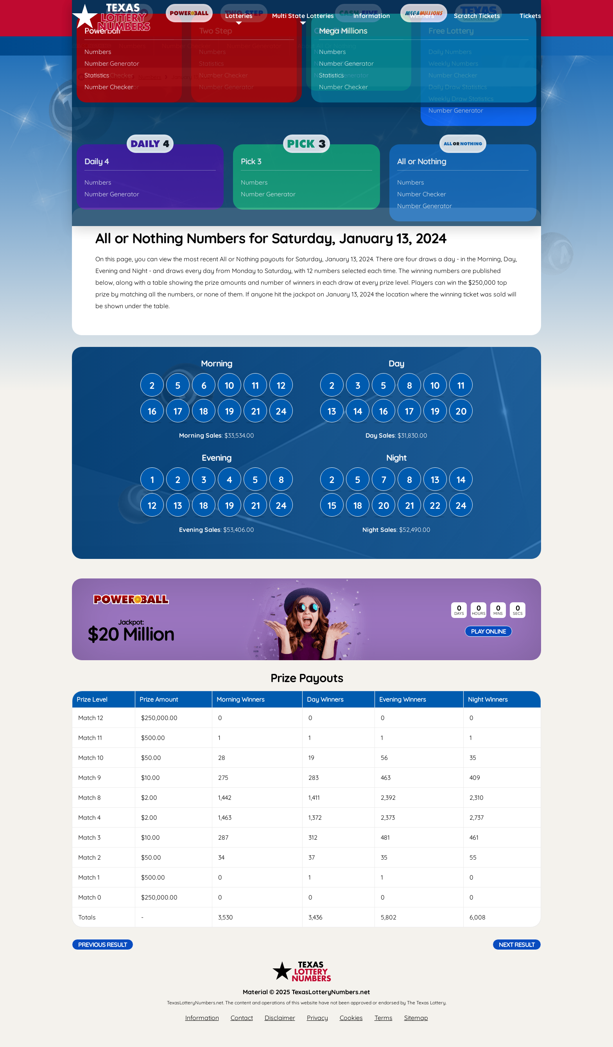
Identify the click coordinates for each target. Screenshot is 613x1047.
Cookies (351, 1018)
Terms (384, 1018)
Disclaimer (280, 1018)
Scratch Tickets (477, 16)
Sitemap (416, 1018)
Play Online (488, 631)
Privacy (317, 1018)
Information (371, 16)
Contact (242, 1018)
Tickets (530, 16)
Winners (422, 16)
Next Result (517, 944)
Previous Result (102, 944)
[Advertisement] (306, 147)
